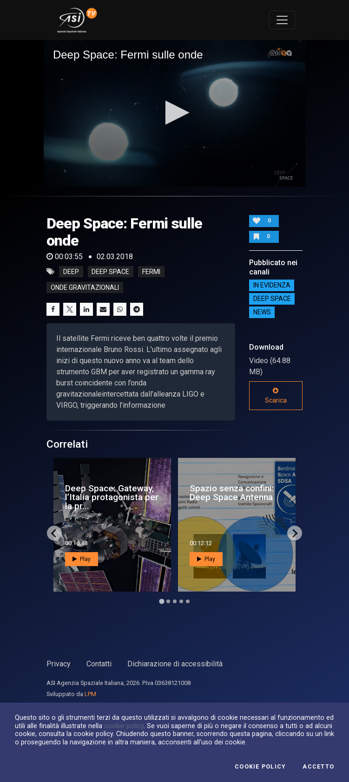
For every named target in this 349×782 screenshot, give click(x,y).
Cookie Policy (260, 766)
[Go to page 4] (181, 601)
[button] (174, 112)
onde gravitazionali (85, 287)
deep (71, 271)
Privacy (58, 663)
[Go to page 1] (161, 601)
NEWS (262, 312)
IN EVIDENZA (271, 285)
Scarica (276, 395)
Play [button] (81, 559)
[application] (174, 113)
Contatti (99, 663)
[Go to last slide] (54, 533)
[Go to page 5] (188, 601)
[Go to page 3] (175, 601)
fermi (151, 271)
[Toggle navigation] (282, 20)
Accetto (318, 766)
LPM (90, 694)
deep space (110, 271)
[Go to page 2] (168, 601)
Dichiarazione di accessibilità (175, 663)
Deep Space (272, 299)
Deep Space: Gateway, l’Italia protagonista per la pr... (111, 497)
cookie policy (124, 726)
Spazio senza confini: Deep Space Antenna (232, 492)
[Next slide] (294, 533)
